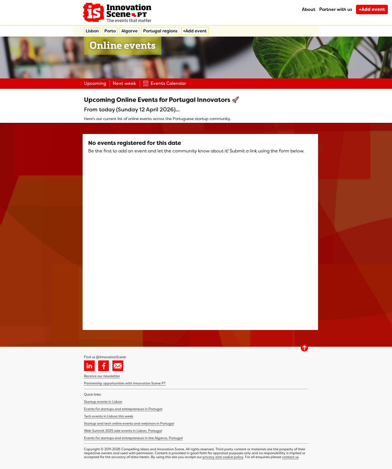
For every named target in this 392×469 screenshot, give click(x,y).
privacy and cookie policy (223, 457)
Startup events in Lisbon (103, 401)
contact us (290, 457)
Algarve (129, 31)
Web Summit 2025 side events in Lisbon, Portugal (123, 431)
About (308, 9)
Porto (110, 31)
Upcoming (95, 83)
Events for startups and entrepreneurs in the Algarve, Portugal (133, 438)
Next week (124, 83)
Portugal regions (160, 31)
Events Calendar (164, 83)
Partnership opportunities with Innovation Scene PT (125, 383)
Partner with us (335, 9)
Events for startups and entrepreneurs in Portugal (123, 409)
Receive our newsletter (102, 376)
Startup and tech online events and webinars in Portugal (129, 423)
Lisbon (92, 31)
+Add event (372, 9)
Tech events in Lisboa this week (108, 416)
